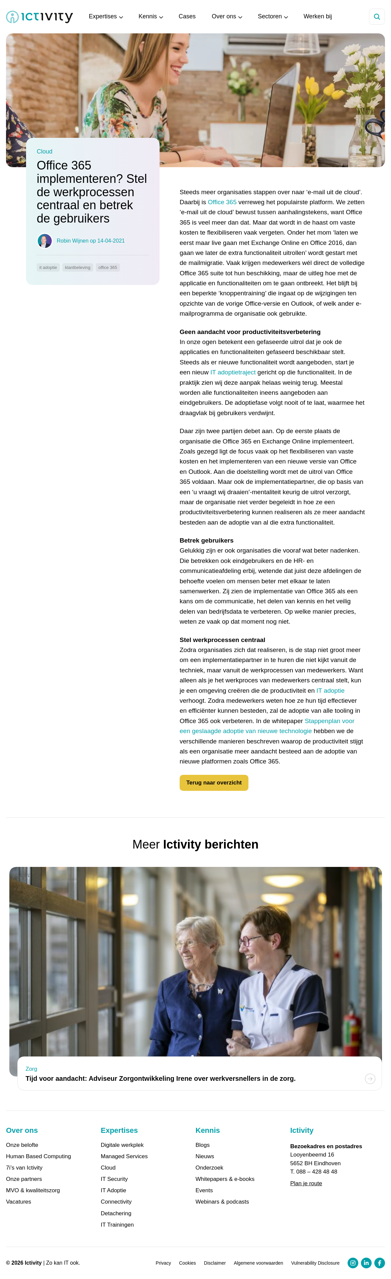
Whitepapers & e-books (225, 1179)
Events (204, 1191)
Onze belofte (22, 1145)
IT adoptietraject (233, 372)
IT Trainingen (117, 1225)
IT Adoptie (113, 1191)
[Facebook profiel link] (379, 1263)
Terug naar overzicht (214, 782)
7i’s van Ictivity (24, 1168)
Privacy (163, 1263)
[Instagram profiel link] (353, 1263)
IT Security (114, 1179)
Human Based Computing (38, 1157)
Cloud (108, 1168)
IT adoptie (331, 690)
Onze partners (24, 1179)
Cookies (187, 1263)
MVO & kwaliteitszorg (33, 1191)
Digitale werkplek (122, 1145)
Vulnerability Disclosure (315, 1263)
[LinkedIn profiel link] (366, 1263)
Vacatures (18, 1202)
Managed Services (124, 1157)
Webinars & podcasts (222, 1202)
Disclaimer (215, 1263)
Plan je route (306, 1183)
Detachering (116, 1214)
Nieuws (205, 1157)
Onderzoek (209, 1168)
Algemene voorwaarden (258, 1263)
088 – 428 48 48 (316, 1172)
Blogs (203, 1145)
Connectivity (116, 1202)
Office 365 (222, 202)
